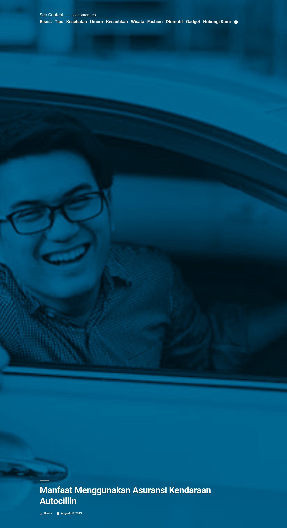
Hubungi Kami (217, 21)
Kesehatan (76, 21)
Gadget (193, 21)
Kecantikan (117, 21)
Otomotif (174, 21)
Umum (96, 21)
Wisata (137, 21)
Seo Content (52, 14)
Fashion (155, 21)
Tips (59, 21)
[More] (236, 22)
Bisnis (46, 21)
